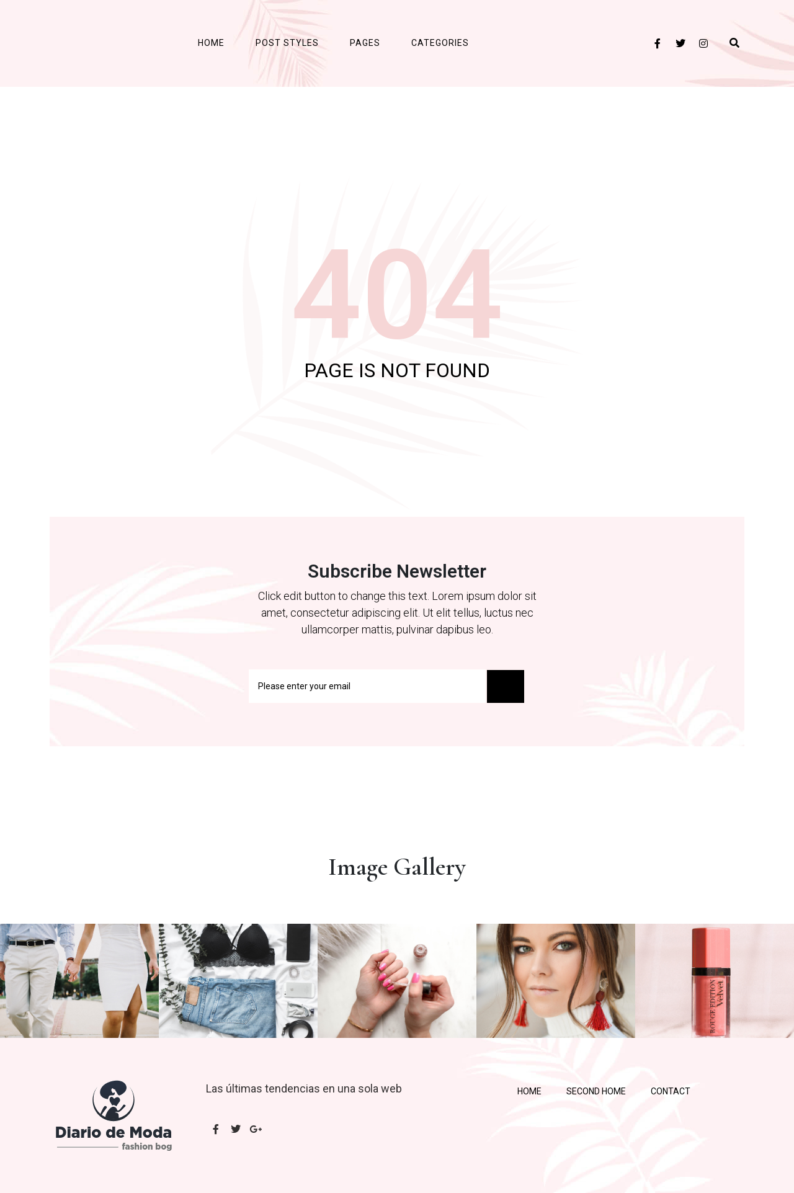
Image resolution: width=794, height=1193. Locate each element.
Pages (365, 43)
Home (211, 43)
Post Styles (287, 43)
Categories (440, 43)
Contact (670, 1091)
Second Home (596, 1091)
